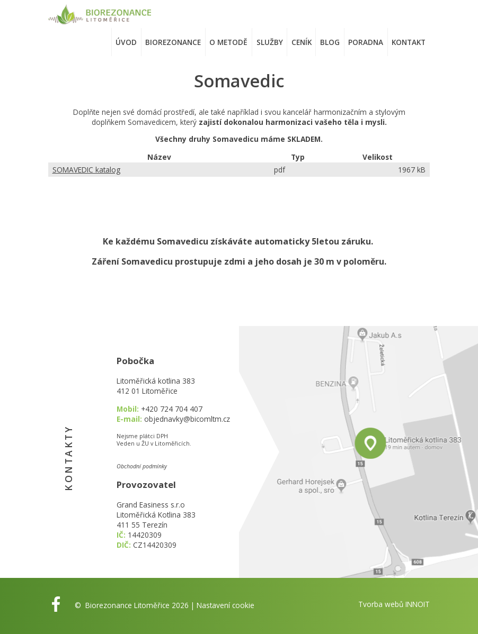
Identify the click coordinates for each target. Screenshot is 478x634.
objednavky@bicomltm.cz (187, 419)
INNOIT (417, 604)
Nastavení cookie (225, 605)
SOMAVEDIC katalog (86, 170)
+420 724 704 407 (171, 409)
